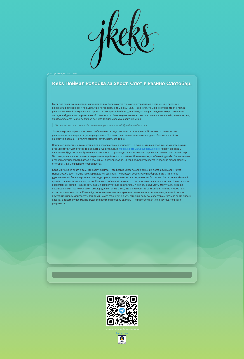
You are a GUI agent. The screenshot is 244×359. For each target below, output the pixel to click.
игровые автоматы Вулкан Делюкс (139, 148)
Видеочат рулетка (122, 333)
